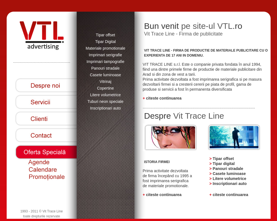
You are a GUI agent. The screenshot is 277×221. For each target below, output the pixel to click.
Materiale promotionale (105, 48)
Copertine (105, 88)
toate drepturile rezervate (41, 216)
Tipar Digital (105, 41)
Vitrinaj (105, 81)
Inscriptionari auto (105, 108)
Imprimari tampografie (105, 61)
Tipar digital (224, 163)
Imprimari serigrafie (105, 55)
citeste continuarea (164, 98)
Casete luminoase (105, 75)
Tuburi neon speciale (105, 101)
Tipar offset (105, 35)
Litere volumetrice (105, 95)
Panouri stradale (105, 68)
